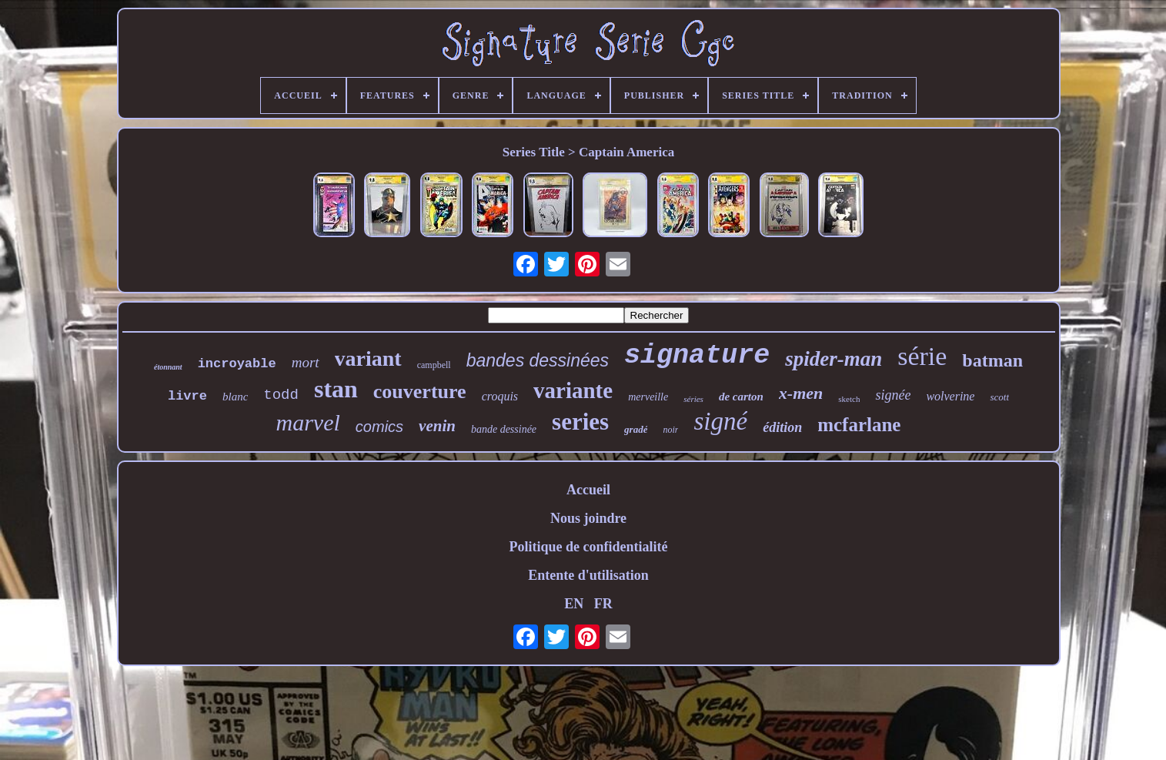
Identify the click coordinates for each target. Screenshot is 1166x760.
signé (720, 421)
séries (693, 398)
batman (992, 360)
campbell (434, 365)
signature (697, 355)
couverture (419, 391)
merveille (648, 397)
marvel (308, 422)
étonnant (168, 367)
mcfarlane (858, 424)
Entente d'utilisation (588, 575)
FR (603, 603)
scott (999, 397)
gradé (635, 429)
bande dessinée (503, 429)
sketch (849, 398)
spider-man (833, 358)
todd (281, 395)
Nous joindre (588, 518)
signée (892, 395)
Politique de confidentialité (588, 546)
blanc (235, 396)
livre (187, 396)
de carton (741, 396)
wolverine (950, 396)
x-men (801, 393)
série (922, 356)
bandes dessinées (537, 360)
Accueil (588, 489)
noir (670, 429)
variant (368, 358)
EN (573, 603)
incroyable (237, 364)
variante (573, 390)
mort (305, 362)
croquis (500, 396)
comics (379, 426)
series (580, 421)
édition (782, 427)
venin (437, 426)
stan (336, 389)
